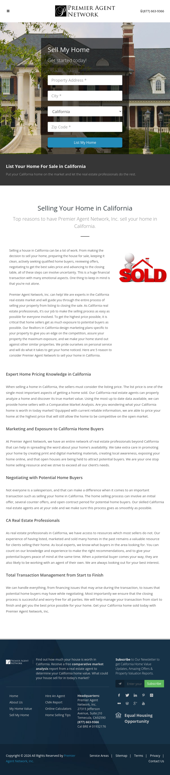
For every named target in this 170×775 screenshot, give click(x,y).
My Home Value (20, 709)
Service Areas (99, 755)
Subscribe (154, 683)
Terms (138, 755)
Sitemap (121, 755)
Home (13, 696)
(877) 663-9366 (152, 10)
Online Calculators (58, 709)
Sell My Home (19, 715)
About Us (16, 702)
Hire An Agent (55, 696)
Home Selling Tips (58, 715)
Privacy (155, 755)
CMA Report (53, 702)
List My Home (85, 142)
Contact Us (156, 761)
